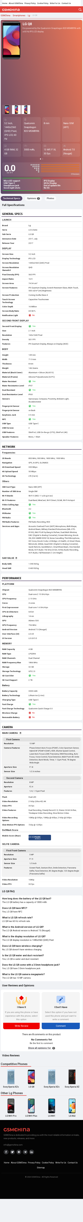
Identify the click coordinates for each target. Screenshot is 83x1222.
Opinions (33, 198)
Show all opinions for (41, 1048)
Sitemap (41, 1167)
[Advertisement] (41, 82)
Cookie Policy (42, 3)
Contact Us (66, 3)
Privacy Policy (30, 3)
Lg (30, 225)
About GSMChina (16, 3)
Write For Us (55, 3)
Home (4, 3)
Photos (50, 198)
